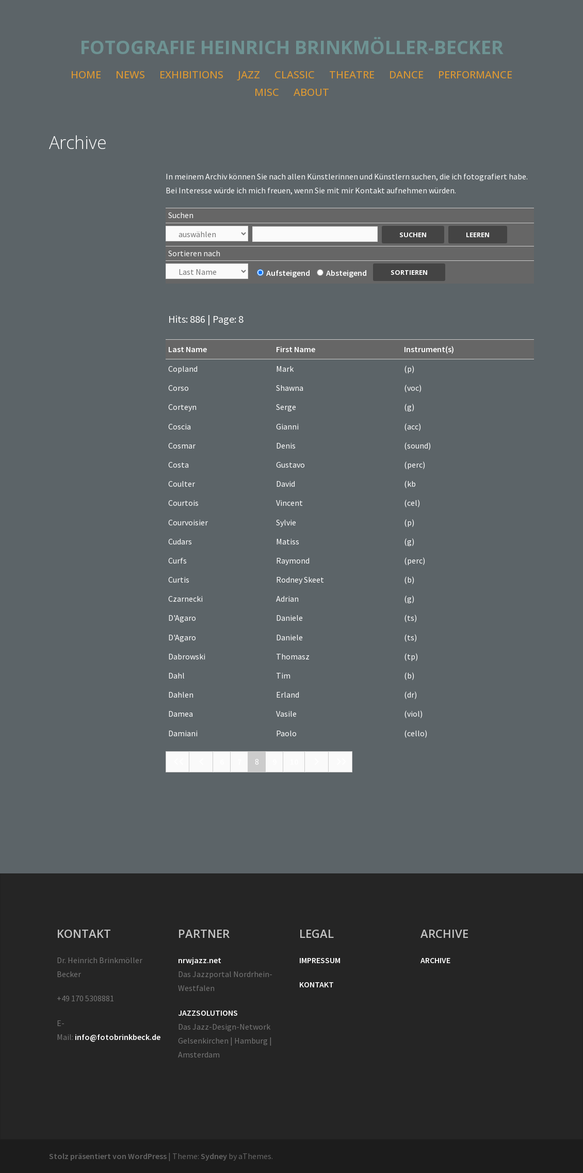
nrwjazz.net (199, 960)
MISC (266, 92)
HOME (86, 74)
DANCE (406, 74)
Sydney (214, 1156)
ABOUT (311, 92)
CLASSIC (294, 74)
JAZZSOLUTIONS (208, 1012)
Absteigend (342, 273)
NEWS (130, 74)
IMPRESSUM (320, 960)
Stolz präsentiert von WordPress (108, 1156)
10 (294, 761)
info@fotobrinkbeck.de (117, 1037)
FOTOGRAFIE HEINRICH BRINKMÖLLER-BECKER (292, 47)
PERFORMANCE (475, 74)
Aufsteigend (283, 273)
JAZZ (249, 74)
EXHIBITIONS (191, 74)
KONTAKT (316, 984)
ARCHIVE (435, 960)
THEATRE (352, 74)
